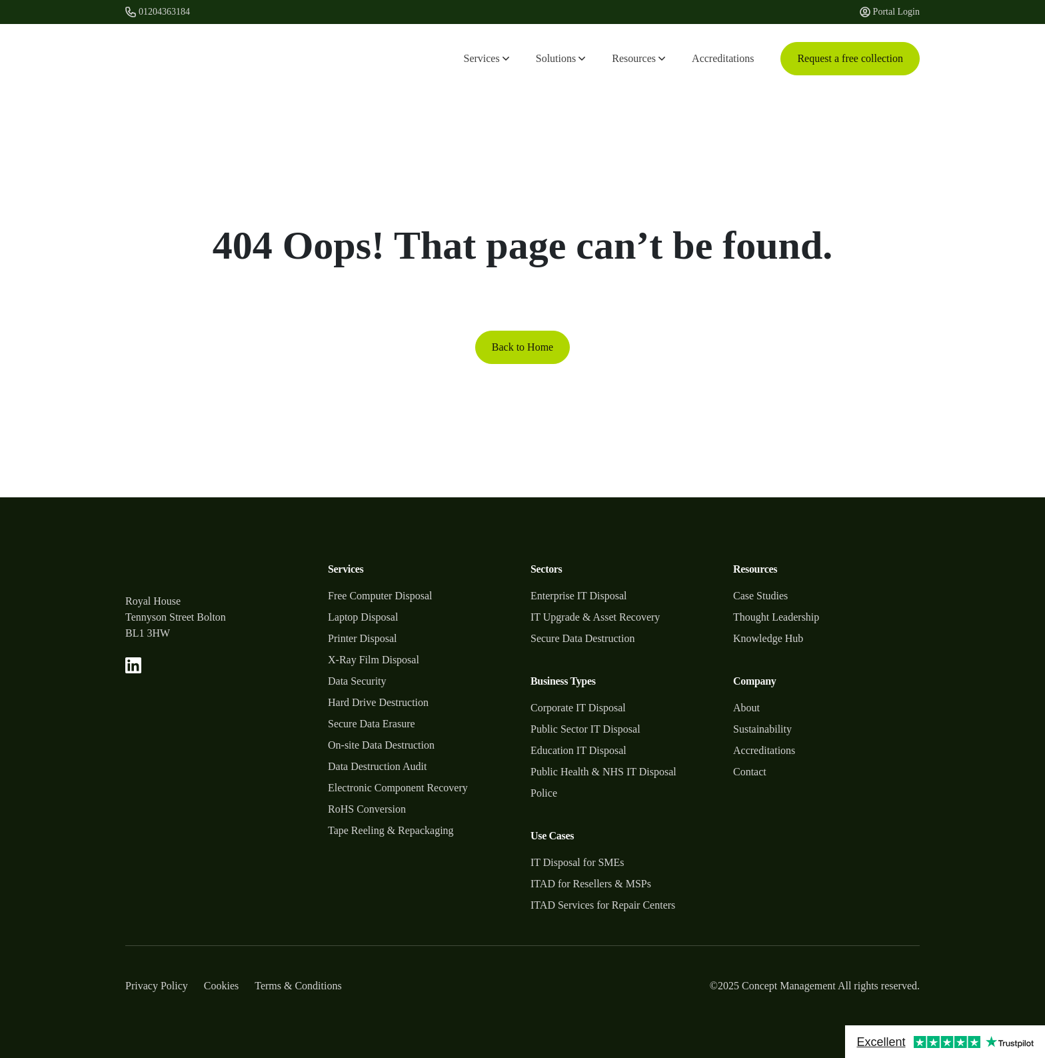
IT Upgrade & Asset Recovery (595, 617)
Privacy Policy (156, 985)
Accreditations (723, 58)
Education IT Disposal (578, 750)
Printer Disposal (362, 638)
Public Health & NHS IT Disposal (603, 771)
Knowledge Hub (768, 638)
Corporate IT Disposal (578, 707)
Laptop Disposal (363, 617)
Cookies (221, 985)
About (746, 707)
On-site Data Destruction (381, 745)
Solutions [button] (560, 58)
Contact (749, 771)
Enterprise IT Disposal (578, 595)
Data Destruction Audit (377, 766)
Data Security (357, 681)
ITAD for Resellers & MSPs (590, 883)
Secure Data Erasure (371, 723)
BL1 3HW (147, 633)
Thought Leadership (776, 617)
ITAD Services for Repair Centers (602, 905)
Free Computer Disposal (380, 595)
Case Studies (760, 595)
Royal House (153, 601)
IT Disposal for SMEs (577, 862)
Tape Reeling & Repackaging (391, 830)
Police (543, 793)
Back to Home (522, 347)
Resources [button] (638, 58)
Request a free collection (850, 58)
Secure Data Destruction (582, 638)
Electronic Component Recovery (398, 787)
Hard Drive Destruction (378, 702)
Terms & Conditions (298, 985)
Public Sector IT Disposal (585, 729)
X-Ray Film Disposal (373, 659)
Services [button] (486, 58)
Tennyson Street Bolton (175, 617)
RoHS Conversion (367, 809)
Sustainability (762, 729)
